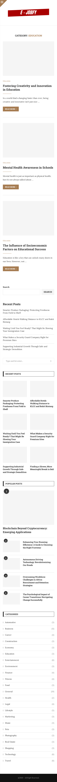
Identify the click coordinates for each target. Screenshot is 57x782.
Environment (29, 666)
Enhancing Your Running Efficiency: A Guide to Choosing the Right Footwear (37, 545)
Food (29, 685)
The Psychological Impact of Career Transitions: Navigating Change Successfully (38, 597)
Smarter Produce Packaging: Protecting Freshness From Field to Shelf (14, 405)
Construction (29, 641)
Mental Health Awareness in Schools (28, 167)
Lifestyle (29, 710)
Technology (29, 754)
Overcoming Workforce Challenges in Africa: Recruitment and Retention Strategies (36, 581)
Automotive (29, 622)
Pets (29, 729)
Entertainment (29, 660)
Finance (29, 672)
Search (6, 287)
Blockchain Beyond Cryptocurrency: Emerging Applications (25, 530)
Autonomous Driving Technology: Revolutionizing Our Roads (37, 562)
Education (29, 653)
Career (29, 635)
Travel (29, 760)
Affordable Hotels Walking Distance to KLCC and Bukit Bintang (41, 403)
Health (29, 698)
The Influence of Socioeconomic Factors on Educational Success (25, 247)
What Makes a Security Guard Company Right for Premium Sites (42, 436)
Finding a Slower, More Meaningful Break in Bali (42, 468)
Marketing (29, 716)
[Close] (3, 3)
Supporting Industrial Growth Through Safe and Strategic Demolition (14, 469)
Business (29, 628)
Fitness (29, 679)
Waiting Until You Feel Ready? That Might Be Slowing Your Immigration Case (14, 437)
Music (29, 723)
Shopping (29, 748)
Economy (29, 647)
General (29, 691)
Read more (11, 109)
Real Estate (29, 742)
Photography (29, 735)
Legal (29, 704)
